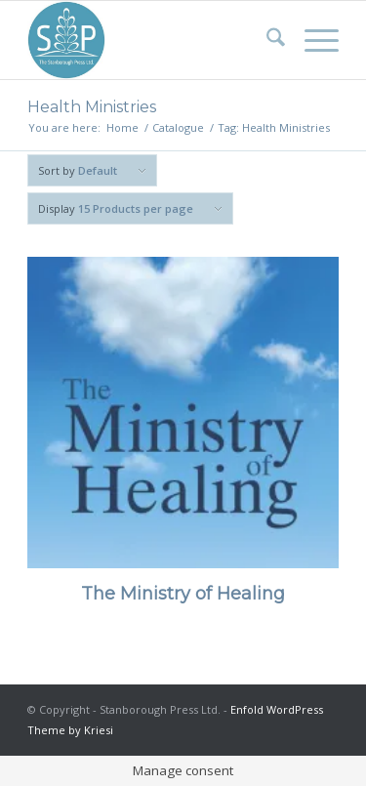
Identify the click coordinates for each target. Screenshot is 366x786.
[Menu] (312, 40)
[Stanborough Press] (151, 40)
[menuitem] (266, 40)
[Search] (266, 40)
